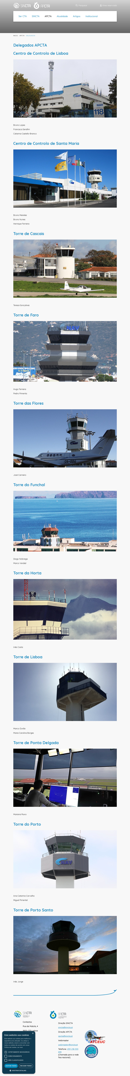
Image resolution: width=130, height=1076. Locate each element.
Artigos (76, 16)
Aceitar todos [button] (11, 1066)
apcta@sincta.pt (65, 1036)
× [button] (33, 1033)
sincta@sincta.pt (65, 1027)
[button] (18, 1070)
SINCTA (35, 16)
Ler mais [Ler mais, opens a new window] (20, 1047)
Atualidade (62, 16)
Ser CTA (23, 16)
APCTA (48, 16)
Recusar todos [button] (26, 1066)
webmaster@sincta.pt (68, 1045)
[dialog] (18, 1052)
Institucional (92, 16)
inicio (15, 36)
